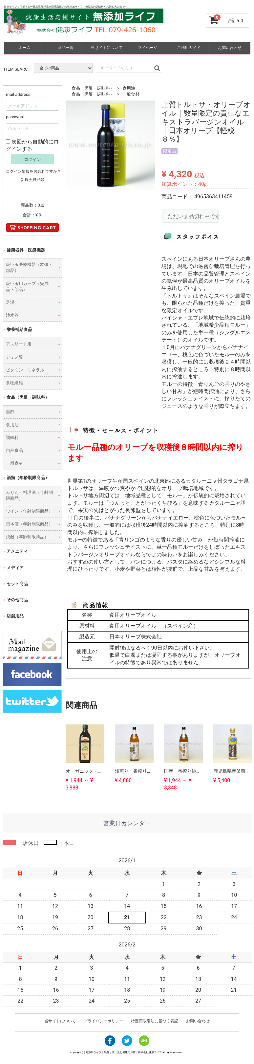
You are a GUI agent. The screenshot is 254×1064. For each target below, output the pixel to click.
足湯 (10, 302)
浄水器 (12, 315)
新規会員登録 (32, 179)
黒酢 (10, 411)
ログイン (32, 159)
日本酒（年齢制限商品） (29, 523)
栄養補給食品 (19, 329)
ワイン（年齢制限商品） (29, 511)
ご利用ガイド (188, 47)
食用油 (128, 88)
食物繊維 (14, 382)
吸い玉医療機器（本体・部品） (29, 267)
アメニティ (17, 551)
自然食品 (14, 450)
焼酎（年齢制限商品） (27, 536)
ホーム (24, 47)
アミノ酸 (14, 357)
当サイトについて (106, 47)
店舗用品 (15, 615)
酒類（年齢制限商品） (28, 477)
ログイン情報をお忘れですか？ (33, 171)
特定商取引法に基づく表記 (154, 1021)
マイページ (147, 47)
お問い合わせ (230, 47)
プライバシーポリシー (103, 1021)
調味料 (12, 437)
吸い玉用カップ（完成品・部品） (27, 286)
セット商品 (17, 583)
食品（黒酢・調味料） (92, 88)
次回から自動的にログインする (32, 145)
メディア (15, 567)
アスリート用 (19, 344)
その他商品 (17, 599)
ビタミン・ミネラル (25, 369)
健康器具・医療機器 (26, 250)
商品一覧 (65, 47)
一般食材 (130, 94)
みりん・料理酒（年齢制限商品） (29, 495)
